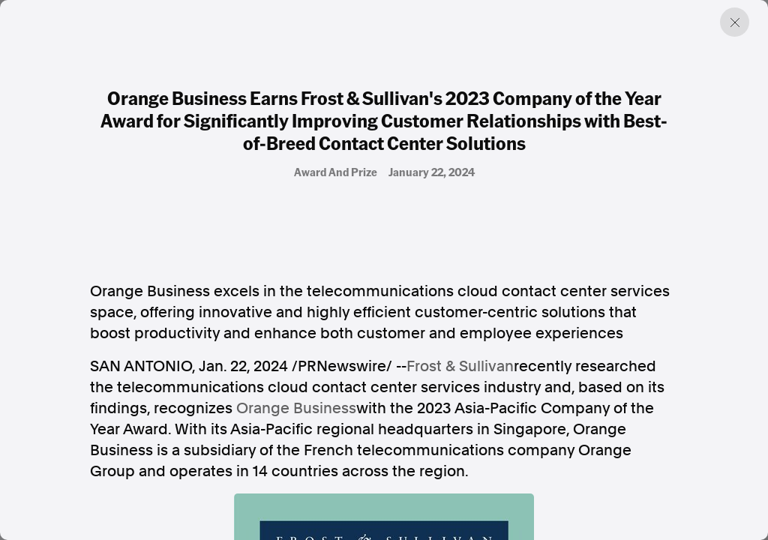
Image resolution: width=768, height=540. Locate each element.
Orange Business (296, 408)
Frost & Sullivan (460, 366)
